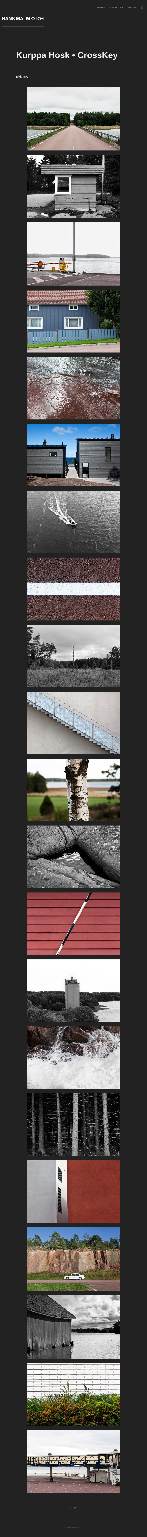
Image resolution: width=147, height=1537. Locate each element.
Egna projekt (116, 7)
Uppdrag (100, 7)
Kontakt (133, 7)
